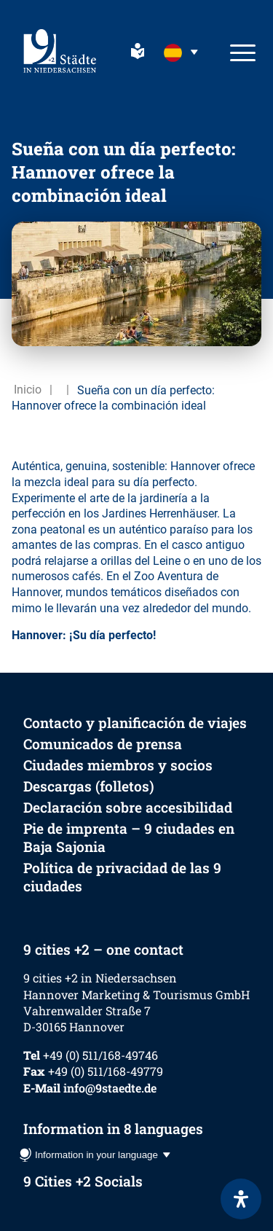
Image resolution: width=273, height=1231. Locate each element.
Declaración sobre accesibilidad (127, 807)
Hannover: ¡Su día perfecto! (84, 635)
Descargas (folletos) (88, 786)
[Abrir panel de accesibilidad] (241, 1199)
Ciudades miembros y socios (118, 765)
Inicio (27, 389)
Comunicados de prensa (102, 744)
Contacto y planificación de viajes (135, 723)
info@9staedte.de (110, 1087)
